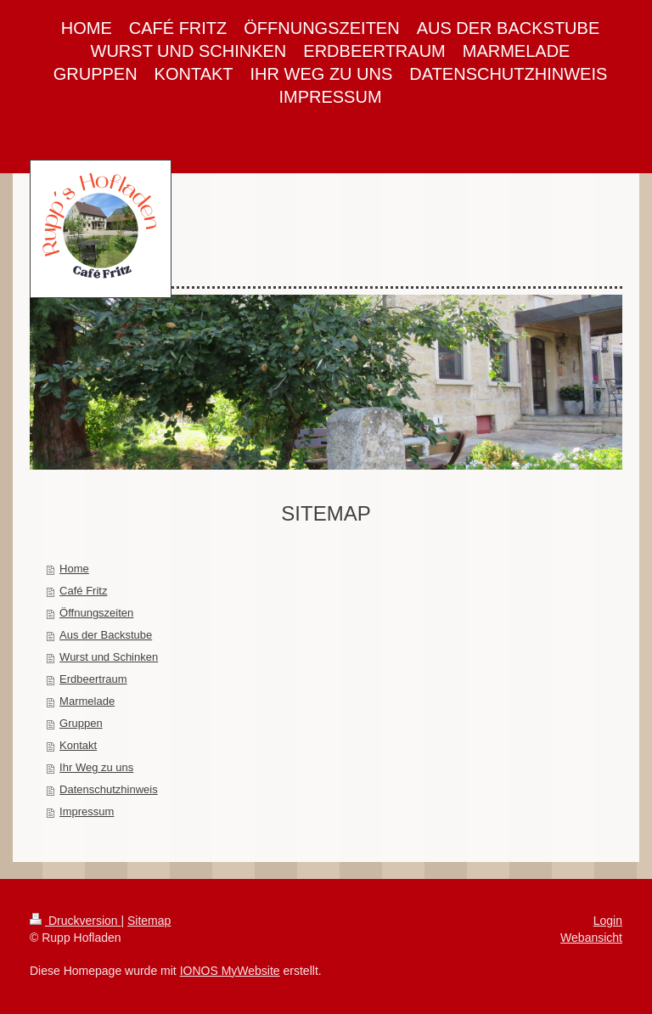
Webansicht (591, 937)
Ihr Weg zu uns (96, 767)
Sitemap (149, 920)
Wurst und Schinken (108, 657)
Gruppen (81, 723)
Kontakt (78, 745)
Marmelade (87, 701)
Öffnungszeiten (96, 612)
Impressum (86, 811)
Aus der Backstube (105, 634)
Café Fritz (83, 590)
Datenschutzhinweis (108, 789)
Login (607, 920)
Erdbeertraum (92, 679)
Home (74, 568)
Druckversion (75, 920)
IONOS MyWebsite (230, 970)
